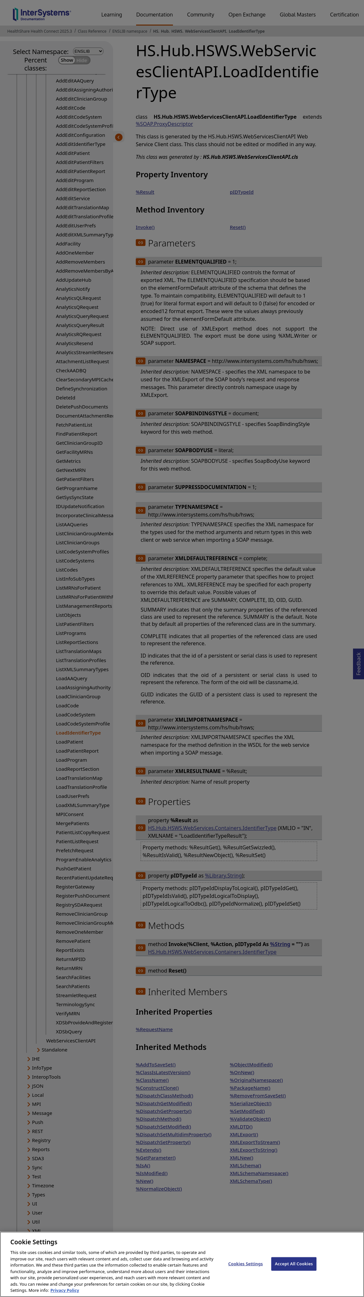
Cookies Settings (245, 1268)
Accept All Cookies (294, 1268)
